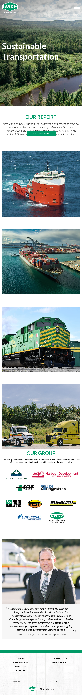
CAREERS (20, 670)
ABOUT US (20, 666)
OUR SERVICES (20, 662)
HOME (20, 658)
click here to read (41, 134)
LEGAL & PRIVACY (60, 662)
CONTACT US (60, 658)
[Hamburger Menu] (77, 7)
